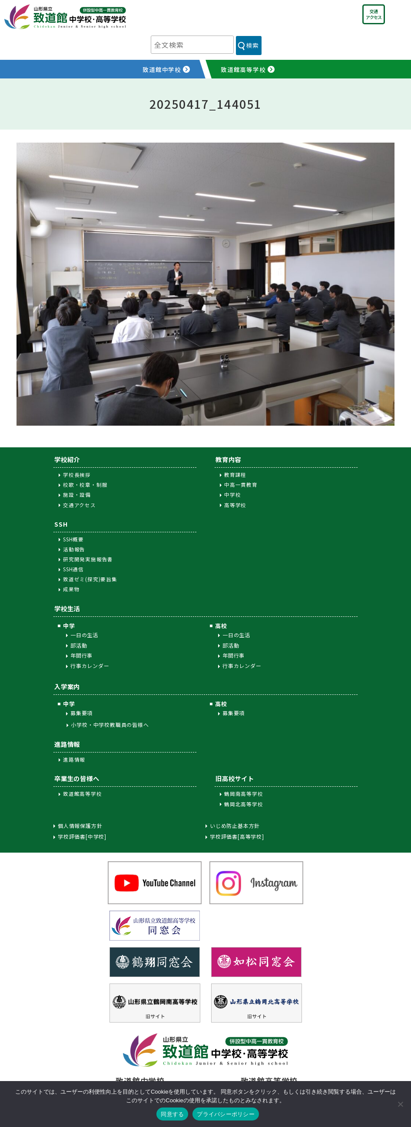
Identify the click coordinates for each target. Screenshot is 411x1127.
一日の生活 (84, 634)
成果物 (71, 589)
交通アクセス (373, 14)
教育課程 (235, 474)
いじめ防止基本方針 (235, 825)
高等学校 (235, 505)
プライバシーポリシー (226, 1114)
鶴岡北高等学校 (243, 804)
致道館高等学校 (82, 793)
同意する (172, 1114)
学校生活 (67, 608)
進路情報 (67, 744)
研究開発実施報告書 (88, 559)
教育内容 (228, 459)
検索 (252, 45)
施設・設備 (77, 494)
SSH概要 (73, 539)
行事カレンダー (89, 665)
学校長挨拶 (77, 474)
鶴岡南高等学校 (243, 793)
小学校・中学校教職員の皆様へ (110, 724)
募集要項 (81, 713)
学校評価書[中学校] (82, 836)
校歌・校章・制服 (85, 484)
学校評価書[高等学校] (237, 836)
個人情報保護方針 (80, 825)
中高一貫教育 (241, 484)
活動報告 (74, 549)
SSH (60, 523)
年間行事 (81, 655)
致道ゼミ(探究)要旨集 (90, 579)
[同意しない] (400, 1104)
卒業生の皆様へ (76, 778)
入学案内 (67, 686)
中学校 (232, 494)
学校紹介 (67, 459)
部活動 (78, 645)
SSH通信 (73, 569)
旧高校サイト (234, 778)
